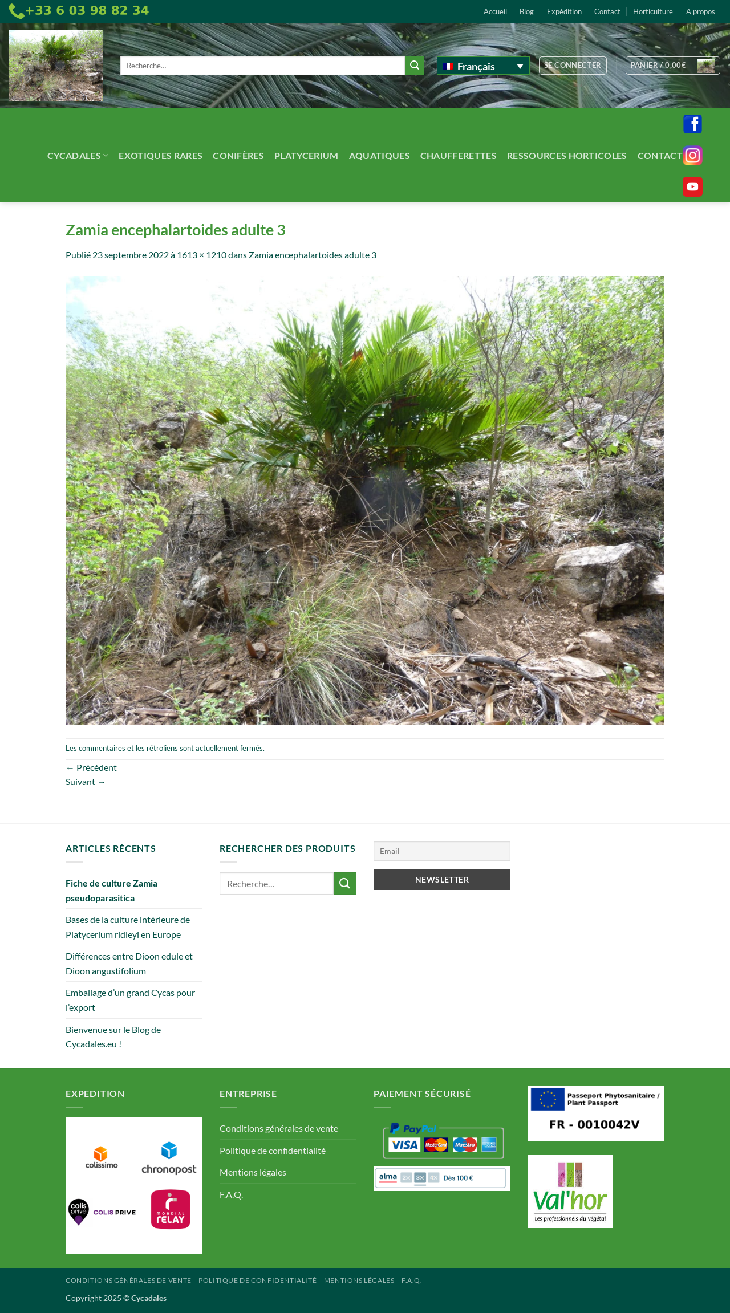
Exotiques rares (160, 155)
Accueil (495, 11)
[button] (573, 65)
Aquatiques (379, 155)
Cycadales (77, 155)
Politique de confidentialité (273, 1150)
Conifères (238, 155)
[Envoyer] (414, 65)
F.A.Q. (231, 1194)
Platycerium (306, 155)
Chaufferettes (458, 155)
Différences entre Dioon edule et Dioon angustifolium (129, 963)
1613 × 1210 (201, 254)
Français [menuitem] (476, 66)
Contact (607, 11)
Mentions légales (253, 1171)
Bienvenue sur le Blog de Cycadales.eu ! (113, 1037)
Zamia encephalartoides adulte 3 (312, 254)
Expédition (564, 11)
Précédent (91, 767)
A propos (700, 11)
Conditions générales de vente (279, 1128)
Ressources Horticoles (567, 155)
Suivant (86, 781)
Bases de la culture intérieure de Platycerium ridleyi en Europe (128, 927)
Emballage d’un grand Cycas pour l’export (130, 1000)
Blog (527, 11)
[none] (483, 65)
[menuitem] (483, 65)
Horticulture (653, 11)
